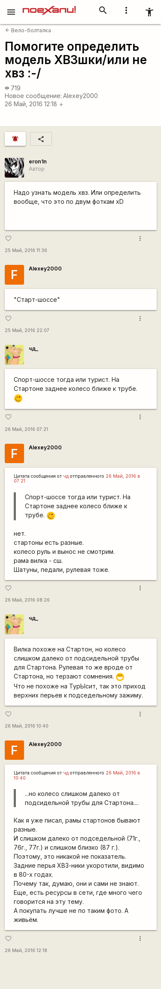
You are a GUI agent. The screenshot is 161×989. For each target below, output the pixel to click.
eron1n (38, 161)
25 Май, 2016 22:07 (27, 330)
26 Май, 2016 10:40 (27, 726)
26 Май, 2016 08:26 (27, 600)
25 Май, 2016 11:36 (26, 250)
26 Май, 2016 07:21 (26, 429)
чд (66, 476)
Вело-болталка (28, 30)
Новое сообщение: (33, 95)
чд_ (33, 348)
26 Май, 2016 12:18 (34, 104)
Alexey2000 (80, 95)
